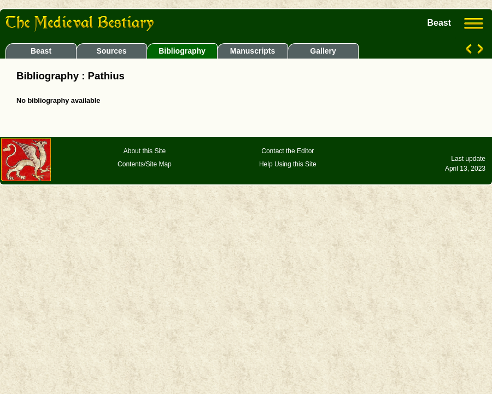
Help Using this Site (288, 164)
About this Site (145, 151)
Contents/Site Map (145, 164)
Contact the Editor (287, 151)
